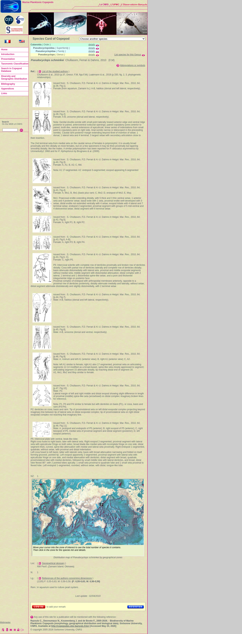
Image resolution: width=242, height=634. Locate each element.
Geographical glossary (53, 563)
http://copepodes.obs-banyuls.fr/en (70, 626)
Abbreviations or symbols (132, 65)
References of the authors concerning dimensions (67, 578)
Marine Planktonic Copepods (38, 2)
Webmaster (5, 622)
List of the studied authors (55, 71)
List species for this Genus (127, 54)
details (91, 44)
